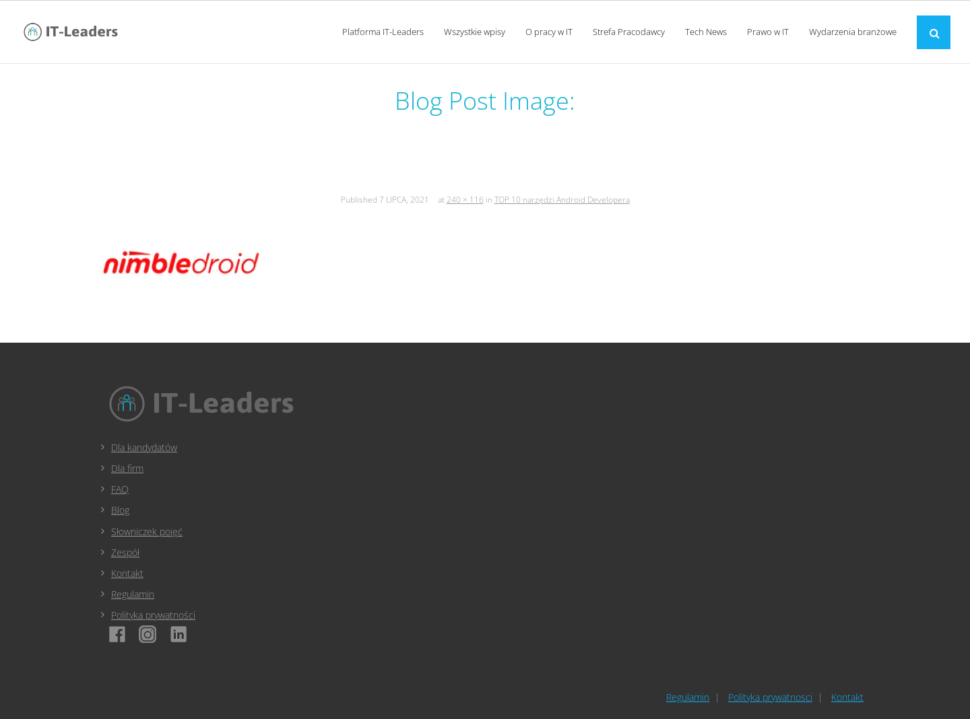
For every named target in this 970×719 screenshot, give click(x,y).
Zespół (125, 552)
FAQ (120, 489)
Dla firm (127, 468)
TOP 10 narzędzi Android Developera (562, 199)
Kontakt (127, 573)
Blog (120, 510)
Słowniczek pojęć (147, 531)
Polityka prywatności (153, 615)
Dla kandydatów (144, 447)
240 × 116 (465, 199)
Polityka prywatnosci (770, 697)
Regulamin (132, 594)
